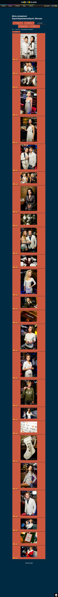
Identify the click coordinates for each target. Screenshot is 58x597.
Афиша (3, 6)
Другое (34, 26)
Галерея (17, 6)
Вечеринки (40, 23)
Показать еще (29, 563)
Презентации (23, 26)
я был (16, 31)
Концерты (29, 23)
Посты (31, 6)
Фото (13, 29)
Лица (24, 6)
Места (10, 6)
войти (48, 6)
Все (18, 23)
